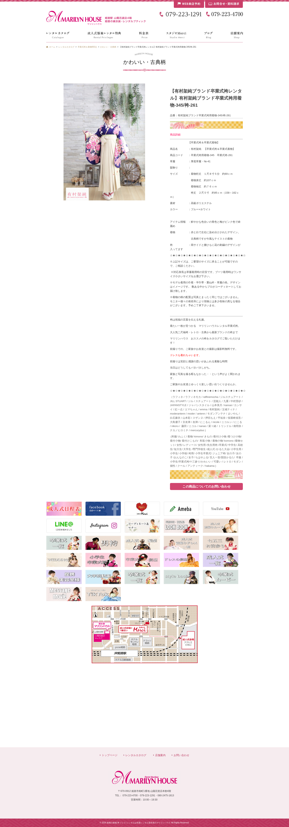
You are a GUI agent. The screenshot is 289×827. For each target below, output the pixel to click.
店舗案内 (160, 755)
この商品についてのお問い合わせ (206, 486)
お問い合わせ (181, 755)
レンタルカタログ (135, 755)
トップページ (109, 755)
